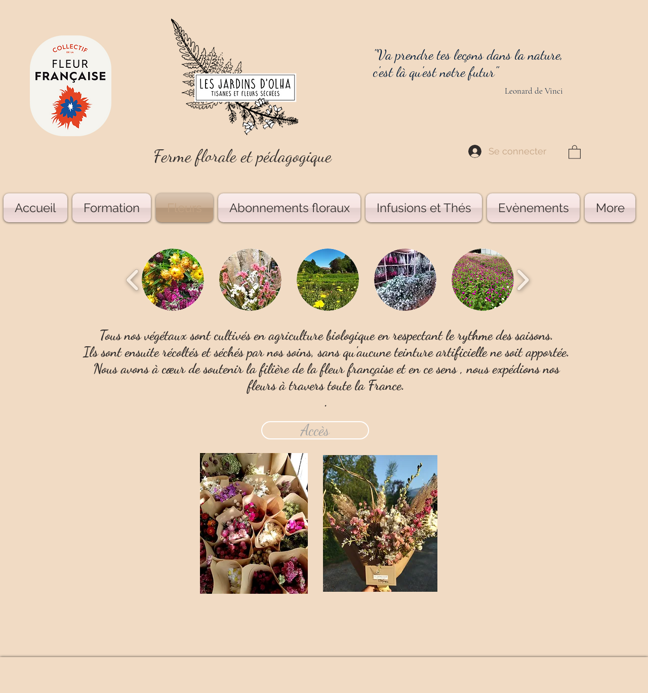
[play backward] (133, 280)
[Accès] (315, 430)
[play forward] (522, 280)
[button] (575, 151)
